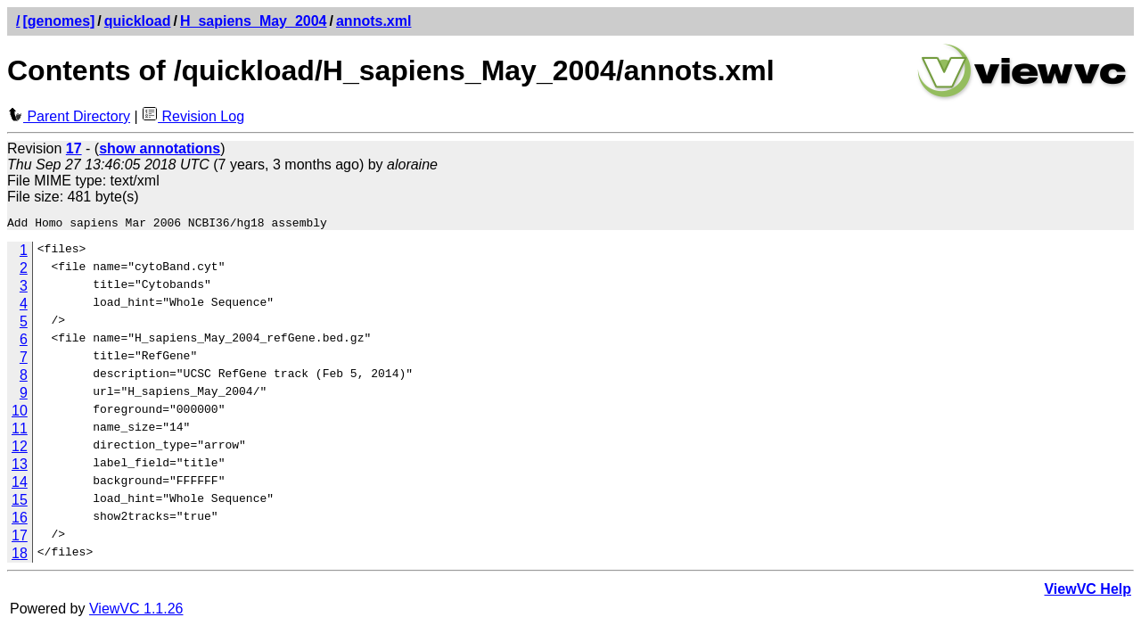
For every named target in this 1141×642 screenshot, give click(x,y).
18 (20, 556)
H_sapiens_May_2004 (253, 21)
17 (20, 538)
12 (20, 449)
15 (20, 502)
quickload (137, 21)
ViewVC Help (1087, 591)
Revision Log (193, 116)
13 (20, 466)
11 (20, 431)
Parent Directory (68, 116)
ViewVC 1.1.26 (136, 611)
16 (20, 520)
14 (20, 484)
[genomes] (58, 21)
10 (20, 413)
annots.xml (373, 21)
